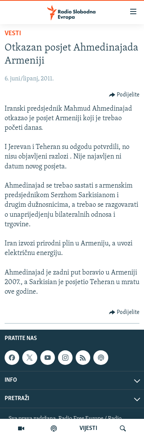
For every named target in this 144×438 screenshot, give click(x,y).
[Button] (124, 95)
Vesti (13, 33)
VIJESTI (88, 428)
